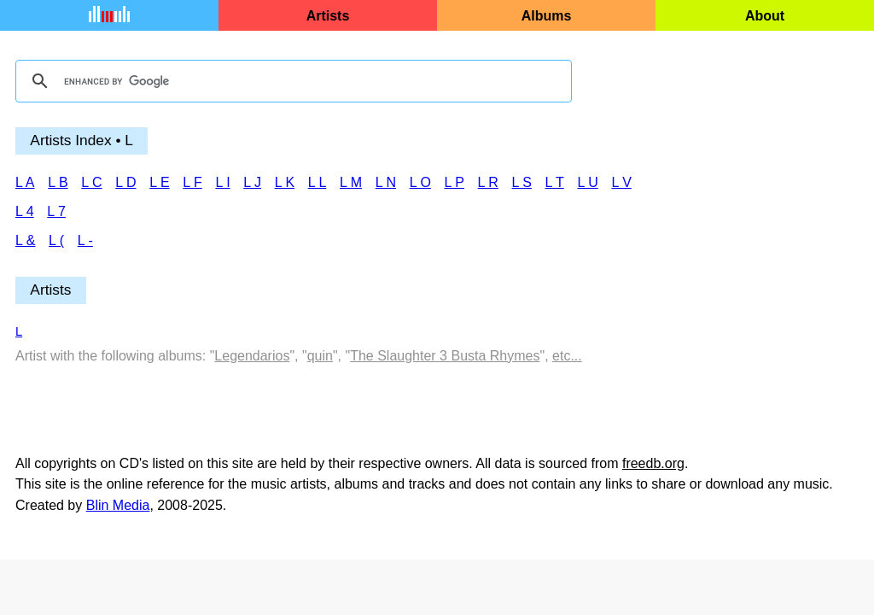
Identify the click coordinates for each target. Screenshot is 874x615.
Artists (328, 16)
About (764, 16)
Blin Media (118, 505)
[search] (291, 81)
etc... (567, 355)
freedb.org (653, 463)
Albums (546, 16)
